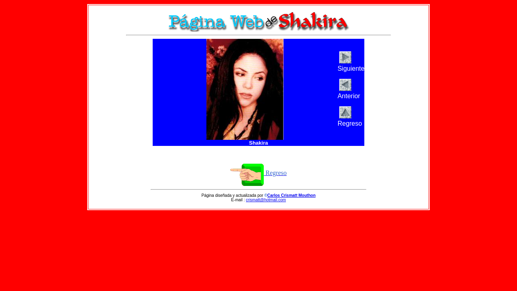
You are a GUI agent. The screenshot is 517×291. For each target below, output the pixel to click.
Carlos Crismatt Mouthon (291, 195)
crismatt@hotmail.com (266, 200)
